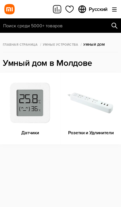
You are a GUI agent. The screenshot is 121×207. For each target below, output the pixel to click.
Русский (92, 9)
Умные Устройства (60, 44)
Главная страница (20, 44)
